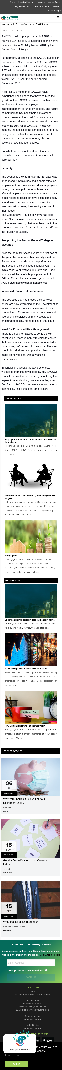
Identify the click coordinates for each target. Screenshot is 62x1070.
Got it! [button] (16, 1064)
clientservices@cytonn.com (35, 1009)
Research (57, 6)
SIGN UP (31, 977)
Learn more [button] (12, 1055)
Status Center (54, 2)
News (12, 2)
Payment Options (23, 6)
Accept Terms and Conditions (25, 970)
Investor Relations (26, 2)
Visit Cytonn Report (50, 954)
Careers (41, 2)
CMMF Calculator (41, 6)
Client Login (54, 10)
